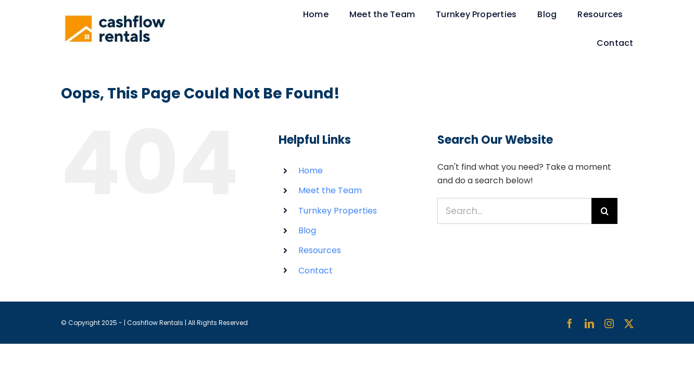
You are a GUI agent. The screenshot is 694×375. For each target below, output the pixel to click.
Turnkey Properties (337, 211)
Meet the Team (330, 190)
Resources (319, 250)
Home (310, 171)
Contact (315, 271)
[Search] (604, 211)
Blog (307, 230)
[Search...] (514, 211)
